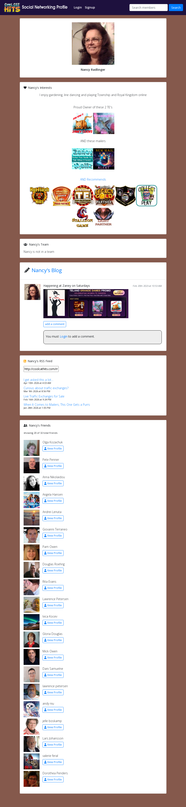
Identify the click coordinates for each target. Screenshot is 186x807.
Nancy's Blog (47, 270)
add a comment (54, 324)
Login (63, 336)
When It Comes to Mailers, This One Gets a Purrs (57, 405)
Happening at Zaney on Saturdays (66, 286)
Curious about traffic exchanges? (46, 388)
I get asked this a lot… (38, 380)
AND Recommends (93, 179)
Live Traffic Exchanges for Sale (44, 396)
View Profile (53, 448)
